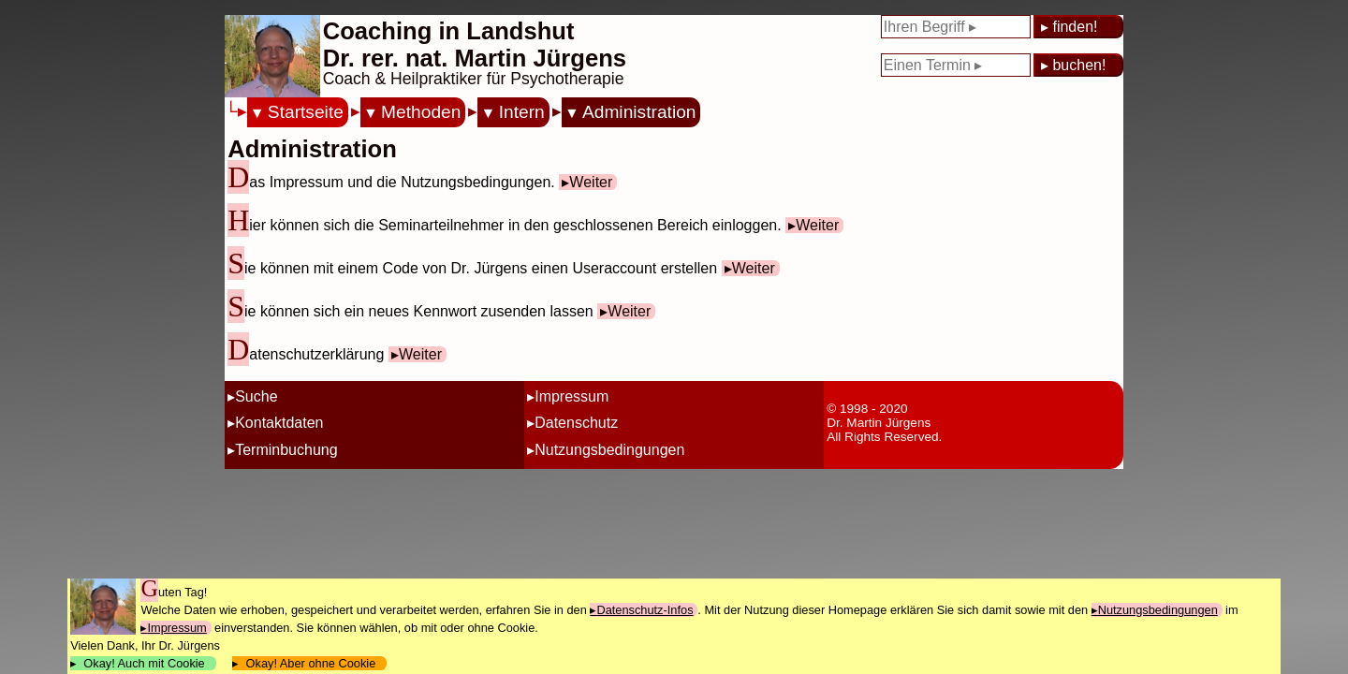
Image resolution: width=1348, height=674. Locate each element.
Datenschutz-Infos (644, 610)
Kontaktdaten (279, 423)
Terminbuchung (286, 450)
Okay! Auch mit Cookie (144, 663)
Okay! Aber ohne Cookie (310, 663)
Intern (522, 112)
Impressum (571, 396)
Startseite (306, 112)
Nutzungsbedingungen (609, 450)
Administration (639, 112)
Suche (256, 396)
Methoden (421, 112)
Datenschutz (576, 423)
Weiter (590, 182)
